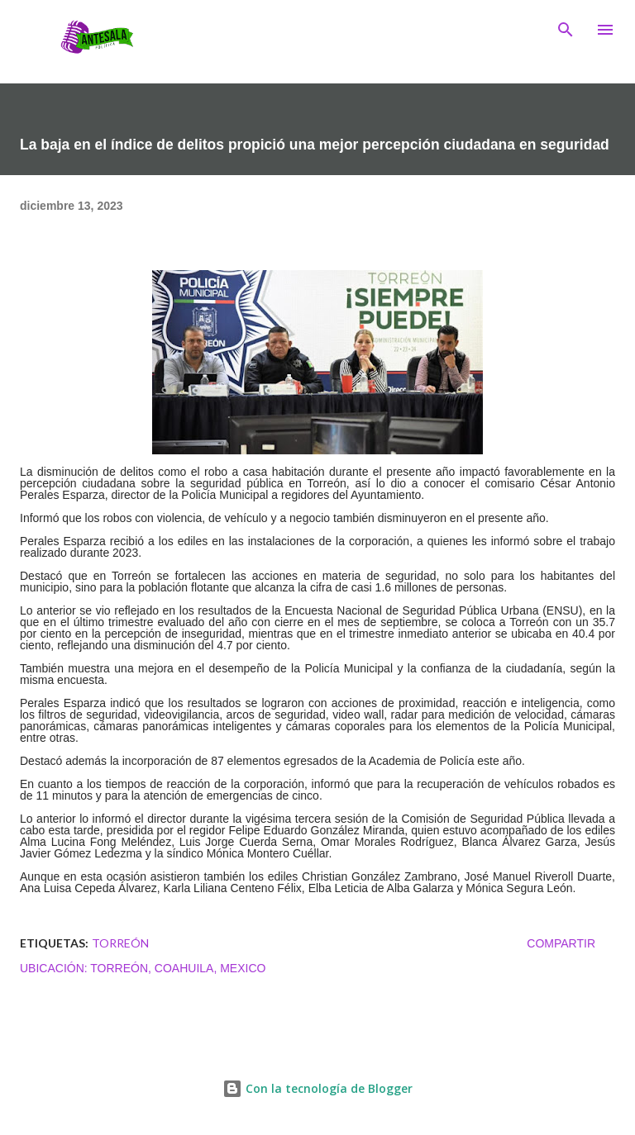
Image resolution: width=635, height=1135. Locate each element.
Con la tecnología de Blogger (317, 1088)
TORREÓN (120, 943)
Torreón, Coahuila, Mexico (177, 968)
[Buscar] (565, 30)
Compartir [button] (561, 943)
